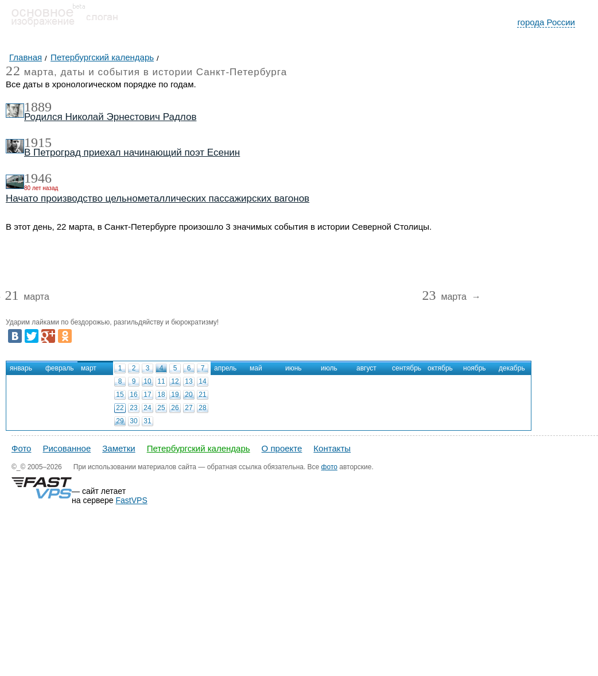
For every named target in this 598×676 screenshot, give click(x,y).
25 (161, 408)
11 (161, 381)
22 (119, 408)
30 (133, 421)
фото (329, 467)
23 (133, 408)
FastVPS (131, 500)
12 (174, 381)
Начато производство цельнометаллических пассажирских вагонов (157, 198)
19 (174, 395)
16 (133, 395)
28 (202, 408)
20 (188, 395)
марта (27, 297)
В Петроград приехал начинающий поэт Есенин (132, 152)
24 (147, 408)
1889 (38, 106)
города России (546, 22)
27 (188, 408)
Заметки (118, 448)
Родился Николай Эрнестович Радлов (110, 116)
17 (147, 395)
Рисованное (66, 448)
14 (202, 381)
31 (147, 421)
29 (119, 421)
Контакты (332, 448)
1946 (38, 178)
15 (119, 395)
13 (188, 381)
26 (174, 408)
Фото (21, 448)
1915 (38, 142)
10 (147, 381)
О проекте (282, 448)
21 (202, 395)
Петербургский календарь (198, 448)
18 (161, 395)
